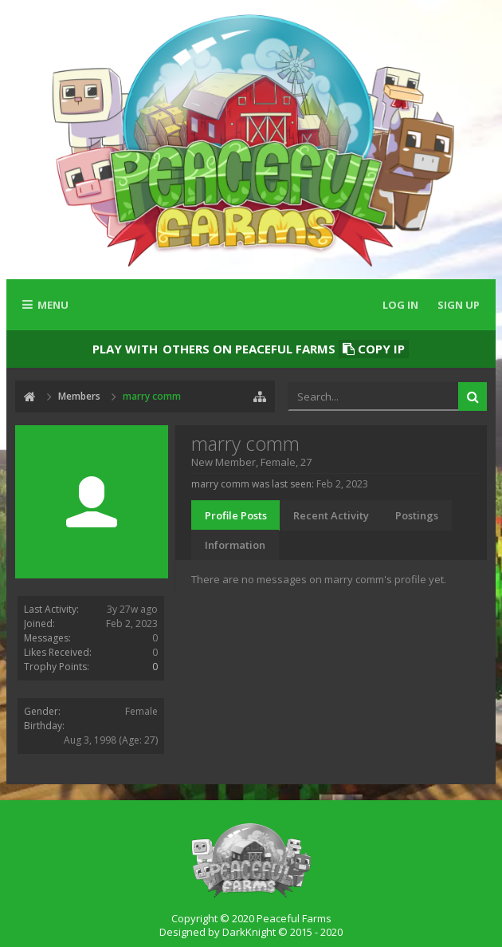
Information (235, 545)
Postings (416, 515)
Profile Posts (236, 515)
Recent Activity (331, 515)
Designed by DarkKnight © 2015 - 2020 (251, 932)
